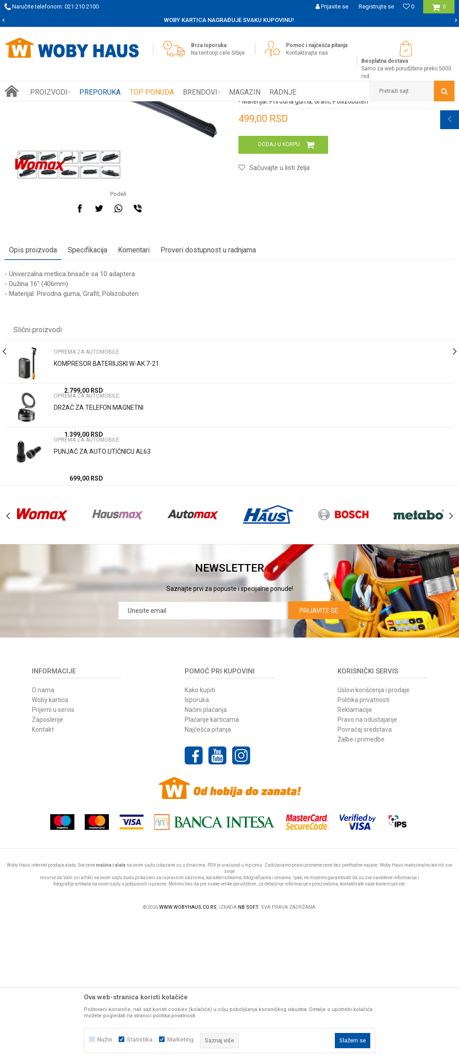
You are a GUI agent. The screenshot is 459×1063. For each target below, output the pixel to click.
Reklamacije (355, 851)
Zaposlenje (47, 861)
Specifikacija (87, 371)
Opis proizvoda (33, 371)
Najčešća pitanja (208, 871)
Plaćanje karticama (212, 861)
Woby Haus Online (27, 108)
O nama (43, 831)
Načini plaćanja (206, 851)
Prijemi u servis (53, 851)
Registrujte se (376, 6)
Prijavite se (318, 752)
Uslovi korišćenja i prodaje (374, 831)
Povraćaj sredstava (365, 871)
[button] (412, 91)
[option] (229, 20)
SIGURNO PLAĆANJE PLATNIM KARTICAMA (228, 20)
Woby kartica (50, 841)
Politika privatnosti (364, 841)
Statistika (139, 1039)
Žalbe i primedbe (361, 881)
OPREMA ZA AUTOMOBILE (157, 108)
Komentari (134, 371)
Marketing (180, 1039)
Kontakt (43, 871)
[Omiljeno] (408, 6)
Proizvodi (67, 108)
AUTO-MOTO (101, 108)
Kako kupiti (200, 831)
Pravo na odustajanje (367, 861)
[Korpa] (439, 10)
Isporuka (197, 841)
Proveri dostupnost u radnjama (208, 371)
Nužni (104, 1039)
